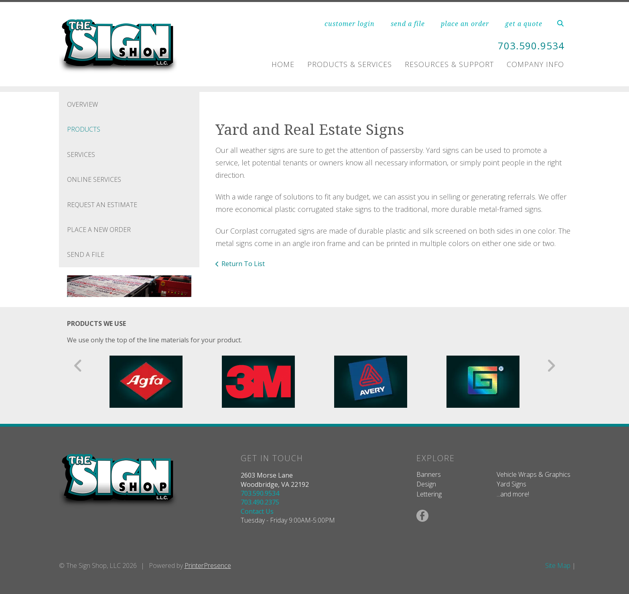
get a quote (523, 23)
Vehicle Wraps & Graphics (533, 474)
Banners (428, 474)
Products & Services (349, 64)
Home (283, 64)
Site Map (557, 565)
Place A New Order (99, 229)
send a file (408, 23)
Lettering (429, 494)
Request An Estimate (102, 204)
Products (83, 129)
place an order (465, 23)
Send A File (85, 254)
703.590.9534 (531, 45)
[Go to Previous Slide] (78, 366)
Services (81, 154)
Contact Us (257, 511)
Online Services (94, 179)
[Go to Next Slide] (551, 366)
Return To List (243, 263)
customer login (350, 23)
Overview (82, 104)
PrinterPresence (208, 565)
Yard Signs (511, 484)
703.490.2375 (260, 502)
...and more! (513, 494)
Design (426, 484)
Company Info (535, 64)
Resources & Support (449, 64)
